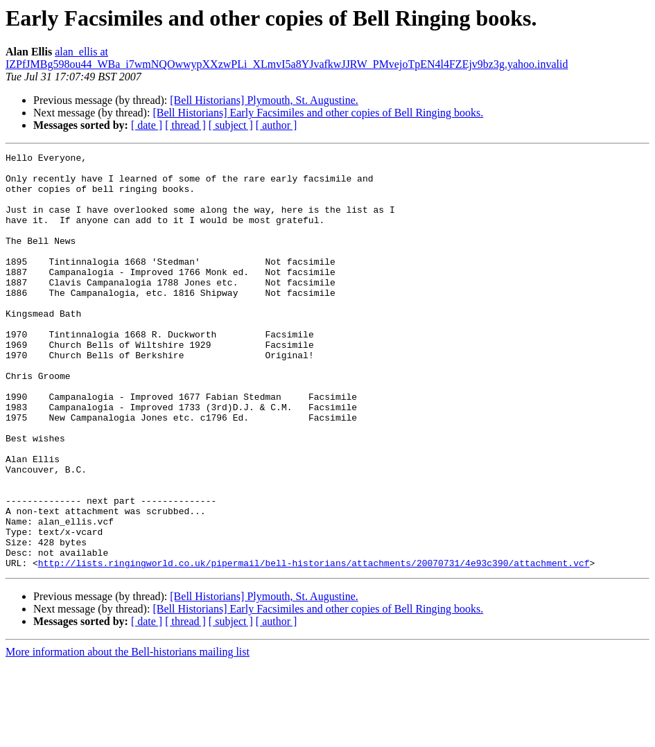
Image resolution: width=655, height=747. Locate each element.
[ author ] (276, 125)
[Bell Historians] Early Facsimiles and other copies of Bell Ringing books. (317, 112)
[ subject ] (231, 125)
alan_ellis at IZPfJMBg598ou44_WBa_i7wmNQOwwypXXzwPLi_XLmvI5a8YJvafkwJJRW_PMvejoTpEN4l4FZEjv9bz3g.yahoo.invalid (287, 58)
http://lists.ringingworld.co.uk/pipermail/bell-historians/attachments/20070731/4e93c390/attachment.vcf (314, 646)
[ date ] (146, 125)
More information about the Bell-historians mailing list (128, 735)
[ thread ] (185, 125)
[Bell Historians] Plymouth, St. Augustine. (264, 100)
